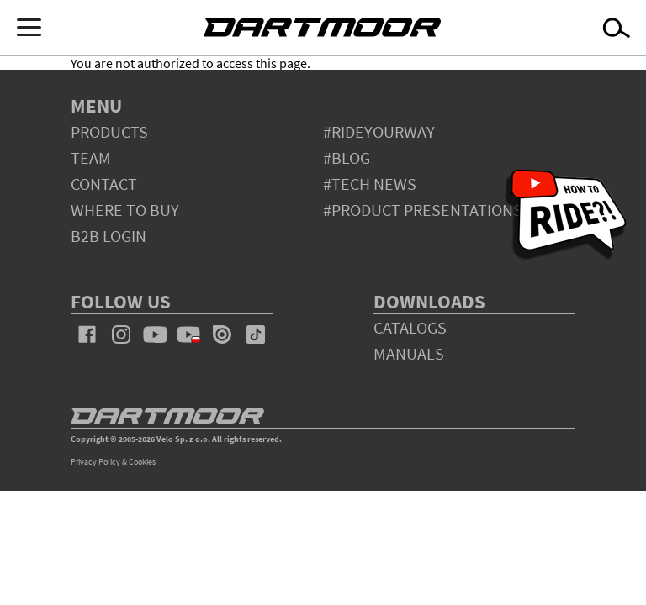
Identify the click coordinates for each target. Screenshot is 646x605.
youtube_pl (188, 334)
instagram (121, 334)
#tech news (369, 183)
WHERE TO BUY (125, 209)
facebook (87, 334)
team (91, 157)
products (109, 131)
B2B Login (108, 235)
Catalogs (410, 327)
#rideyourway (379, 131)
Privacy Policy (95, 461)
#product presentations (422, 209)
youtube (155, 334)
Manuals (408, 353)
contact (104, 183)
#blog (346, 157)
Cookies (142, 461)
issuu (222, 334)
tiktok (256, 334)
